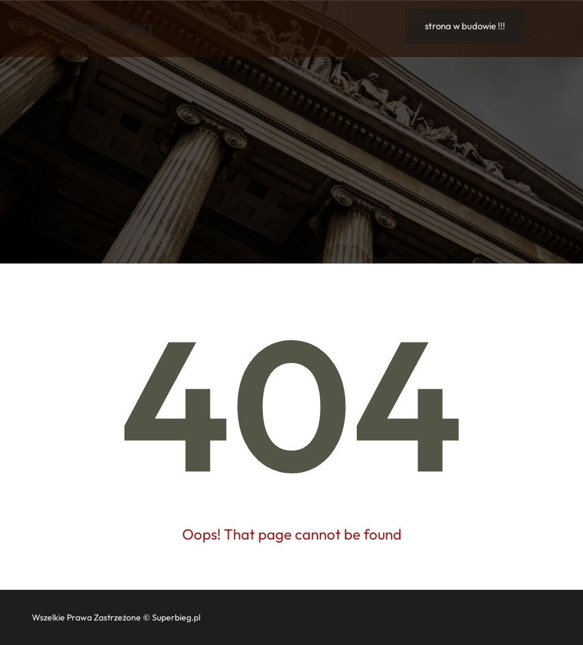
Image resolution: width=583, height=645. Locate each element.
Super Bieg (105, 25)
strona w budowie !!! (465, 25)
